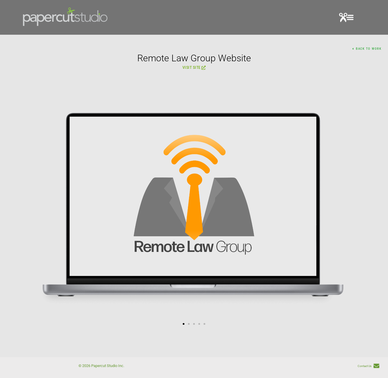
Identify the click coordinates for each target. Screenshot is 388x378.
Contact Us (364, 366)
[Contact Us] (376, 366)
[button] (346, 18)
